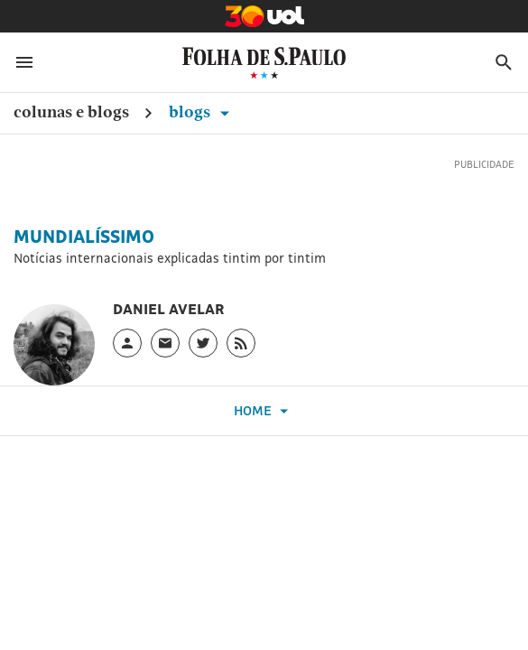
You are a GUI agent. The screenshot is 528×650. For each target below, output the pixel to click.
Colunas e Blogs (71, 111)
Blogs (202, 111)
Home (263, 411)
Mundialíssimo (84, 236)
